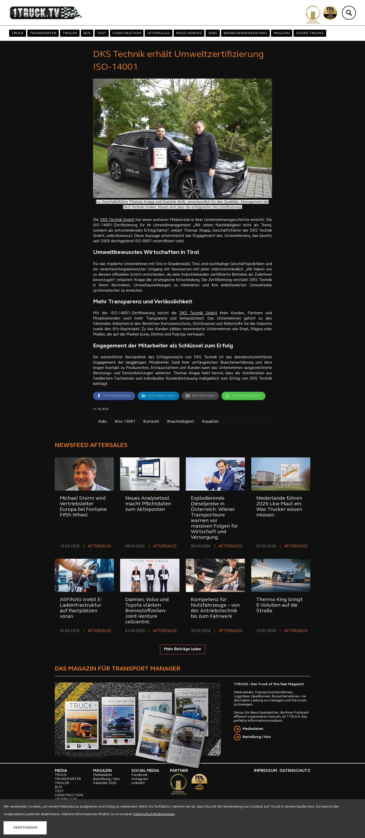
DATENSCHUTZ (295, 771)
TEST (101, 33)
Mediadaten (253, 729)
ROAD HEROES (189, 33)
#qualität (210, 422)
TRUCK (18, 33)
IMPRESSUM (265, 771)
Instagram (139, 779)
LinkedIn (138, 783)
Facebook (139, 775)
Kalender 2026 (104, 783)
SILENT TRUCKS (310, 33)
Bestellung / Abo (257, 737)
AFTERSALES (158, 33)
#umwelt (151, 422)
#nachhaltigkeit (180, 422)
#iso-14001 (125, 422)
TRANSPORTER (43, 33)
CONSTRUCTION (127, 33)
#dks (102, 422)
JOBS (212, 33)
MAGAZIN (281, 33)
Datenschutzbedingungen (154, 814)
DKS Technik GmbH (117, 220)
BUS (87, 33)
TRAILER (70, 33)
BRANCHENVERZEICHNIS (245, 33)
